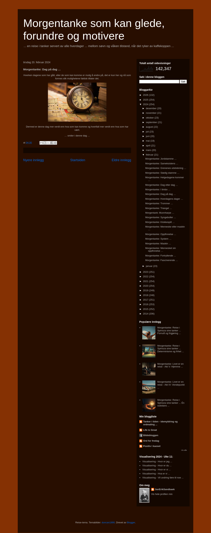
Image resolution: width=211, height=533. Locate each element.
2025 (146, 99)
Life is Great (150, 430)
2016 (146, 304)
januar (149, 266)
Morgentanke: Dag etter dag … (161, 185)
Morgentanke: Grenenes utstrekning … (165, 168)
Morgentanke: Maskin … (158, 243)
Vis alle (184, 450)
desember (151, 108)
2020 (146, 285)
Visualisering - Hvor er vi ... (156, 469)
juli (148, 131)
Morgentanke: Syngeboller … (160, 217)
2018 (146, 295)
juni (148, 136)
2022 (146, 276)
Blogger (131, 522)
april (148, 145)
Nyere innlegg (33, 160)
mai (148, 140)
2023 (146, 272)
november (151, 113)
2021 (146, 281)
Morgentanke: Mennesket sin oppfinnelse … (160, 249)
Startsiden (77, 160)
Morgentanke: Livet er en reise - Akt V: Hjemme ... (170, 365)
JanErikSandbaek (165, 489)
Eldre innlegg (121, 160)
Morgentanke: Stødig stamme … (162, 172)
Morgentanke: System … (158, 238)
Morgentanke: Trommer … (159, 203)
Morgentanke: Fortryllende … (160, 255)
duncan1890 (108, 522)
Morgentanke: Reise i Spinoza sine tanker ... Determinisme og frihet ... (170, 348)
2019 (146, 290)
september (152, 122)
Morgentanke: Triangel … (158, 208)
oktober (150, 117)
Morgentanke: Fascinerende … (161, 260)
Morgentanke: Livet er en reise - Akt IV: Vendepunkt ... (170, 384)
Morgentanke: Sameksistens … (161, 163)
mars (149, 150)
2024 (146, 104)
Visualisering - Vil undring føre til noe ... (163, 477)
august (150, 126)
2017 (146, 299)
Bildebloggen (150, 435)
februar (150, 154)
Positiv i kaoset (152, 446)
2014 (146, 313)
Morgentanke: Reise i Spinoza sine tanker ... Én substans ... (170, 403)
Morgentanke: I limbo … (157, 189)
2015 (146, 309)
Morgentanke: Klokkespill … (160, 222)
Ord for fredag (151, 440)
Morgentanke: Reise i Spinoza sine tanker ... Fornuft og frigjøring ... (169, 330)
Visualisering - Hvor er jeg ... (157, 461)
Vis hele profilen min (162, 494)
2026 (146, 95)
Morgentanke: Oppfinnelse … (160, 234)
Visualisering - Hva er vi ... (156, 473)
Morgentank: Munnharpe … (159, 212)
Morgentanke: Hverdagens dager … (164, 198)
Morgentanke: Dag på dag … (160, 194)
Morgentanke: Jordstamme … (160, 158)
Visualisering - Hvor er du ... (157, 465)
